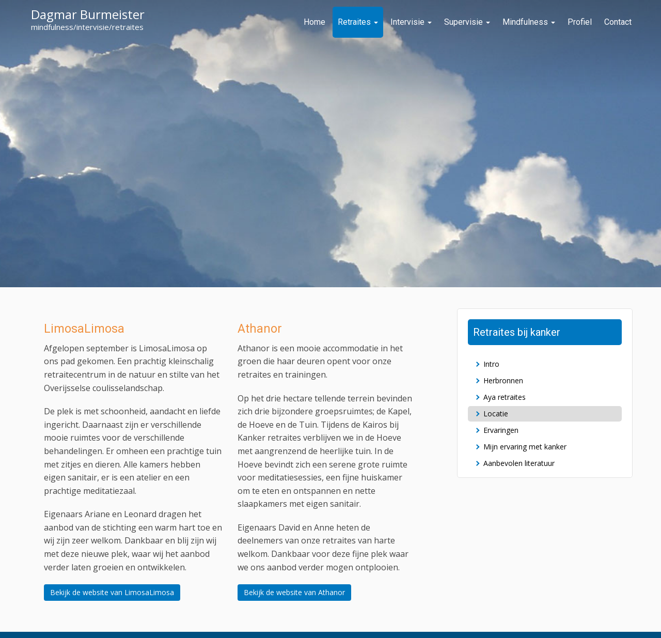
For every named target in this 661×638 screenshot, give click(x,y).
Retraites (358, 22)
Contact (618, 22)
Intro (491, 364)
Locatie (495, 413)
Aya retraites (504, 397)
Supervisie (467, 22)
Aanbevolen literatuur (519, 463)
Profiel (580, 22)
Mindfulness (528, 22)
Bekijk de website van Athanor (294, 592)
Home (314, 22)
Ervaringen (500, 430)
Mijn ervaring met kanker (524, 447)
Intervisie (411, 22)
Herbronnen (503, 380)
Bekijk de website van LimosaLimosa (112, 592)
